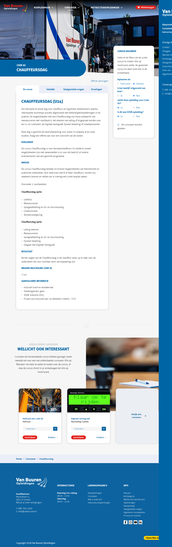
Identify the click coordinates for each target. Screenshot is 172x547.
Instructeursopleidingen (105, 8)
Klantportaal (129, 505)
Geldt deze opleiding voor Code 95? (133, 102)
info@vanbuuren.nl (27, 512)
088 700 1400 (25, 509)
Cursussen (70, 8)
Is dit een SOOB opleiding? (130, 112)
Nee (136, 95)
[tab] (27, 89)
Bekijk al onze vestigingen (29, 503)
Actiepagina (129, 496)
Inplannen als (123, 79)
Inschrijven (27, 437)
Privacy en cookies (132, 515)
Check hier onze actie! (156, 538)
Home (19, 458)
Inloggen (164, 3)
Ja (119, 95)
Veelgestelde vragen (133, 509)
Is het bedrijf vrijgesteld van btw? (131, 90)
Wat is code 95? (95, 499)
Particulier (124, 83)
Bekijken (50, 437)
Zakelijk (138, 83)
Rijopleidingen (42, 8)
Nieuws (127, 493)
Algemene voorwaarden (135, 512)
